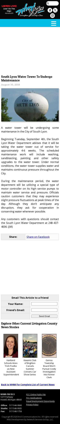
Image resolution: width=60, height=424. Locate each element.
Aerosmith (9, 13)
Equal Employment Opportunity (40, 401)
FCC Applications (34, 398)
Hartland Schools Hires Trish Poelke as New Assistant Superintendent (11, 355)
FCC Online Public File (36, 394)
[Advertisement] (30, 50)
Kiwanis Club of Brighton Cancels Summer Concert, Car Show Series (30, 355)
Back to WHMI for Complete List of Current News (28, 384)
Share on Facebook (38, 237)
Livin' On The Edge (9, 10)
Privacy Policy (32, 404)
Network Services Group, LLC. (40, 419)
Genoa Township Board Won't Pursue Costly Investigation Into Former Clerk (49, 356)
